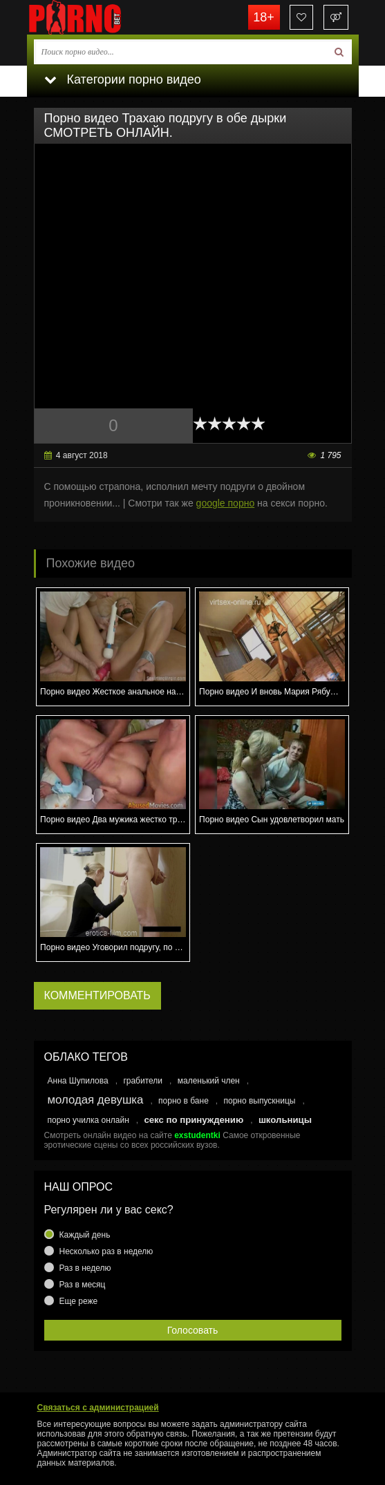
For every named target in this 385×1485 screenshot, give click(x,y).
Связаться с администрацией (98, 1407)
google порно (225, 503)
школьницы (285, 1120)
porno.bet (96, 17)
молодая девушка (96, 1099)
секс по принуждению (193, 1120)
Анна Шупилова (78, 1081)
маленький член (209, 1081)
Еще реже (78, 1301)
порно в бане (183, 1101)
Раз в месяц (82, 1284)
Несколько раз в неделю (106, 1251)
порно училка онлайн (88, 1120)
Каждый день (85, 1235)
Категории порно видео (122, 79)
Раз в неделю (85, 1268)
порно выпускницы (260, 1101)
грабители (142, 1081)
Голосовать (192, 1330)
